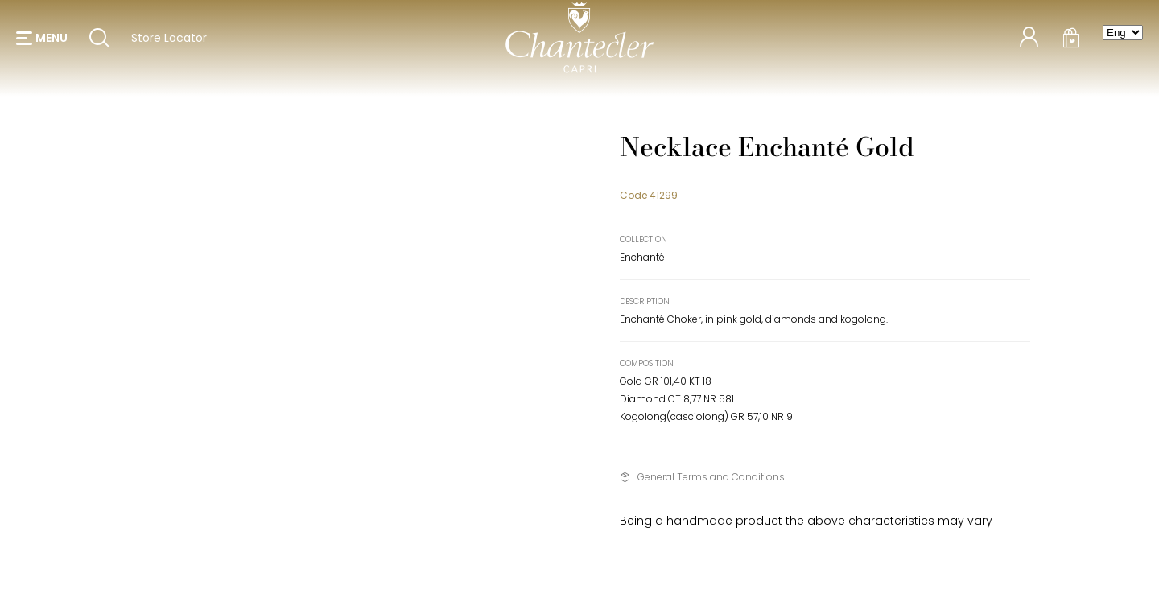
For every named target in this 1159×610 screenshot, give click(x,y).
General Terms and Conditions (711, 477)
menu (51, 40)
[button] (42, 40)
